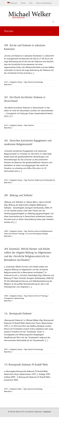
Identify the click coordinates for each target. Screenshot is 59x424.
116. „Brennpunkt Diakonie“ (18, 313)
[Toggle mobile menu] (53, 21)
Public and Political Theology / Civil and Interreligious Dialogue (26, 234)
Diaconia (31, 82)
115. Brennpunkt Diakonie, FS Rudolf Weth (26, 364)
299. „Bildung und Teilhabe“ (18, 195)
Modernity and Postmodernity (45, 180)
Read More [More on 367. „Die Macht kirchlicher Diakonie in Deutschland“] (7, 128)
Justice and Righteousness (43, 231)
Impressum (47, 412)
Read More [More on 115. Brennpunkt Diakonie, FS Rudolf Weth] (7, 391)
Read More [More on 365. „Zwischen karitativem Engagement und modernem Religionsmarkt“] (7, 182)
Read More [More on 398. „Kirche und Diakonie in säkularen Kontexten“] (7, 84)
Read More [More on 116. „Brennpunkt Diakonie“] (7, 352)
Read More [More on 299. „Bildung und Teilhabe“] (7, 236)
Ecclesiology (39, 82)
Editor (20, 389)
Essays (20, 82)
